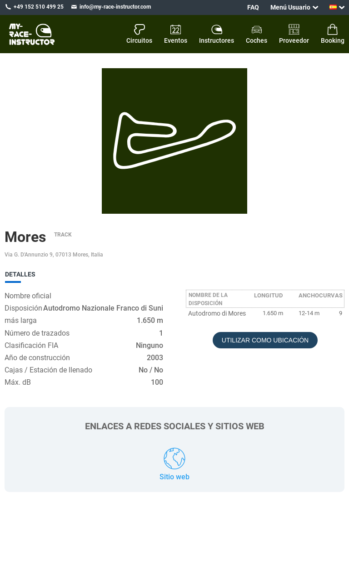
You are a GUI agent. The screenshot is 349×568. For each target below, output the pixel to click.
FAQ (253, 7)
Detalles (20, 274)
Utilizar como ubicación (265, 340)
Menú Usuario (290, 7)
